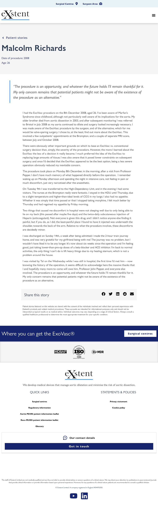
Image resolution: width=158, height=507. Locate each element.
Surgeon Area (90, 3)
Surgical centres (39, 401)
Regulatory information (39, 407)
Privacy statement (118, 401)
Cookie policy (118, 407)
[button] (153, 15)
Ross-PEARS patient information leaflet (39, 420)
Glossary (39, 426)
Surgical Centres (65, 3)
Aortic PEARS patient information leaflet (39, 414)
